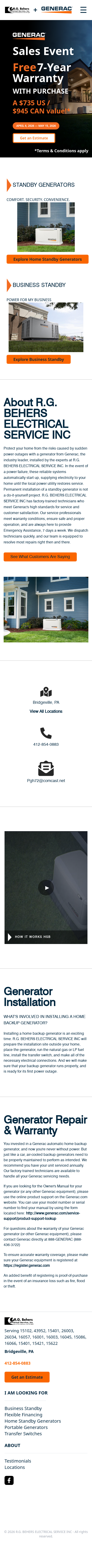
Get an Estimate (34, 138)
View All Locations (46, 712)
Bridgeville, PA (46, 703)
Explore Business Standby (38, 359)
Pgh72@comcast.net (46, 781)
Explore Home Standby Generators (47, 259)
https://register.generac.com (27, 1265)
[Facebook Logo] (9, 1480)
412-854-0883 (46, 745)
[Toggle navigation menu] (83, 9)
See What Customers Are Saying (40, 557)
